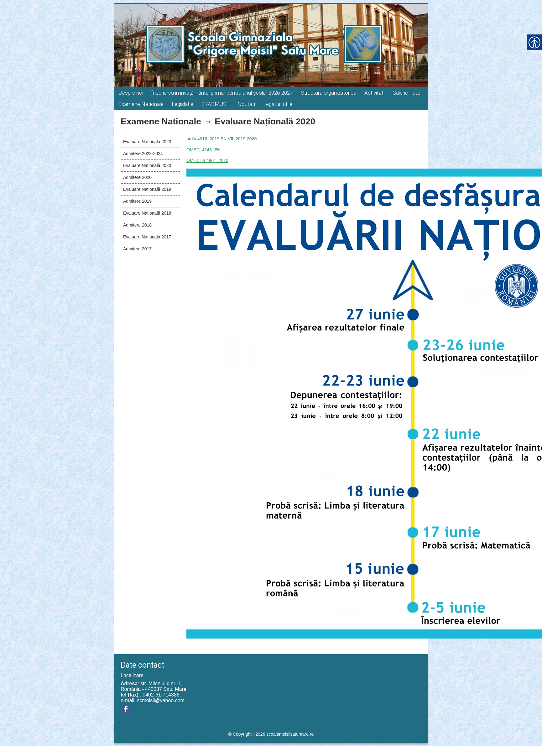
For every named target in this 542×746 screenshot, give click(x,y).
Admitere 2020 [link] (137, 177)
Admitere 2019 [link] (137, 201)
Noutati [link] (246, 104)
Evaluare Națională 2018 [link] (147, 213)
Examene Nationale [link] (141, 104)
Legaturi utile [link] (277, 104)
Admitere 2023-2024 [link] (143, 153)
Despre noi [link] (130, 93)
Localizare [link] (132, 675)
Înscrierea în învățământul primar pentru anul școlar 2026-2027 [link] (222, 93)
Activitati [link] (374, 93)
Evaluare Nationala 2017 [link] (147, 236)
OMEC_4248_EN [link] (203, 149)
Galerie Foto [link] (406, 93)
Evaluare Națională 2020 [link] (147, 165)
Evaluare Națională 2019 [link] (147, 189)
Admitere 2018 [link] (137, 224)
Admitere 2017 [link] (137, 248)
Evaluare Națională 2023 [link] (147, 141)
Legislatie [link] (182, 104)
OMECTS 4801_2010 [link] (207, 160)
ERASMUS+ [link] (215, 104)
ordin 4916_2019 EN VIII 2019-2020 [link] (221, 138)
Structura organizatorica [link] (328, 93)
